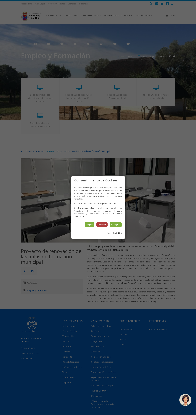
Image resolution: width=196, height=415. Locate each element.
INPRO (119, 233)
